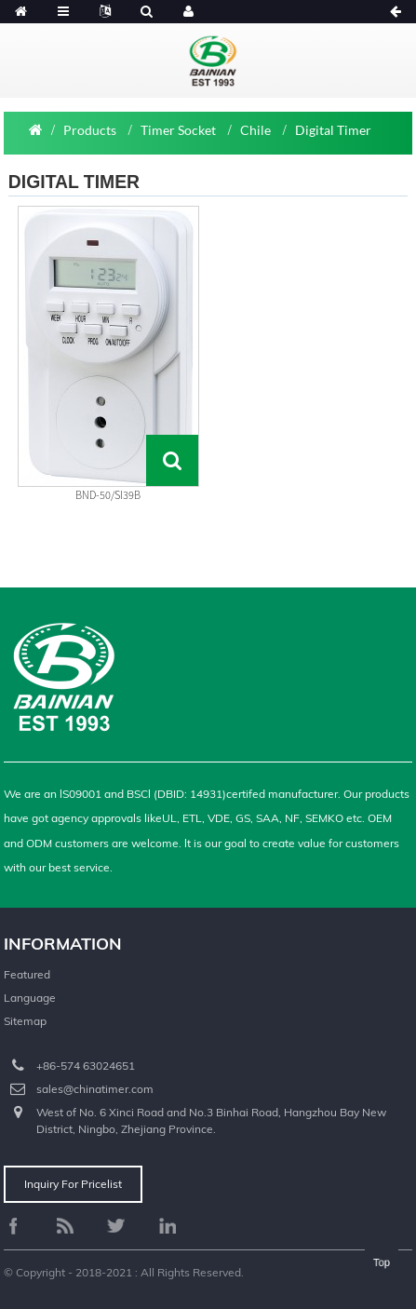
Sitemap (25, 1021)
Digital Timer (333, 130)
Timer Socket (178, 130)
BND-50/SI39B (108, 495)
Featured (27, 974)
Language (30, 998)
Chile (255, 130)
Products (89, 130)
